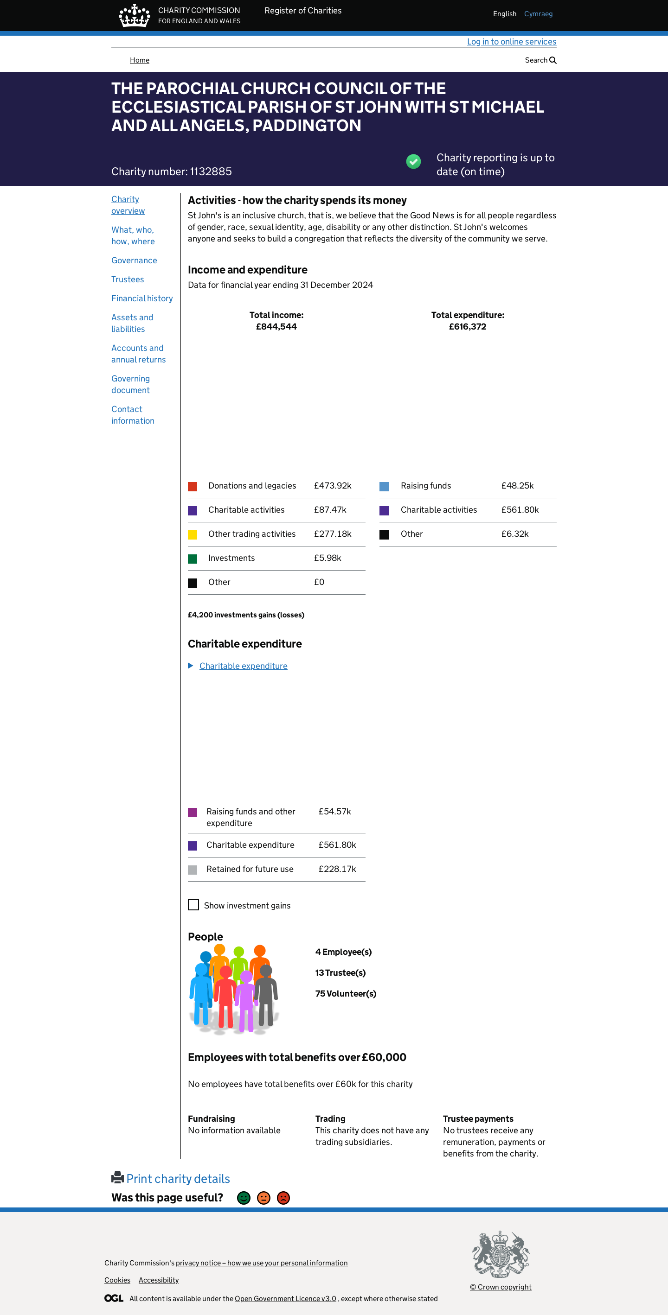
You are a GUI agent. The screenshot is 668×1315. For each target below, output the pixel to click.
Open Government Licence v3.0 (285, 1298)
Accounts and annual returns (138, 354)
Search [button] (541, 60)
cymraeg (538, 13)
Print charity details (170, 1178)
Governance (134, 260)
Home (139, 60)
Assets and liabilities (132, 323)
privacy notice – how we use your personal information (262, 1262)
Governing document (130, 384)
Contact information (132, 415)
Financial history (142, 298)
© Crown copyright (501, 1287)
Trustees (127, 279)
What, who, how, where (133, 235)
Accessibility (159, 1280)
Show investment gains (247, 905)
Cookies (117, 1280)
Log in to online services (512, 41)
